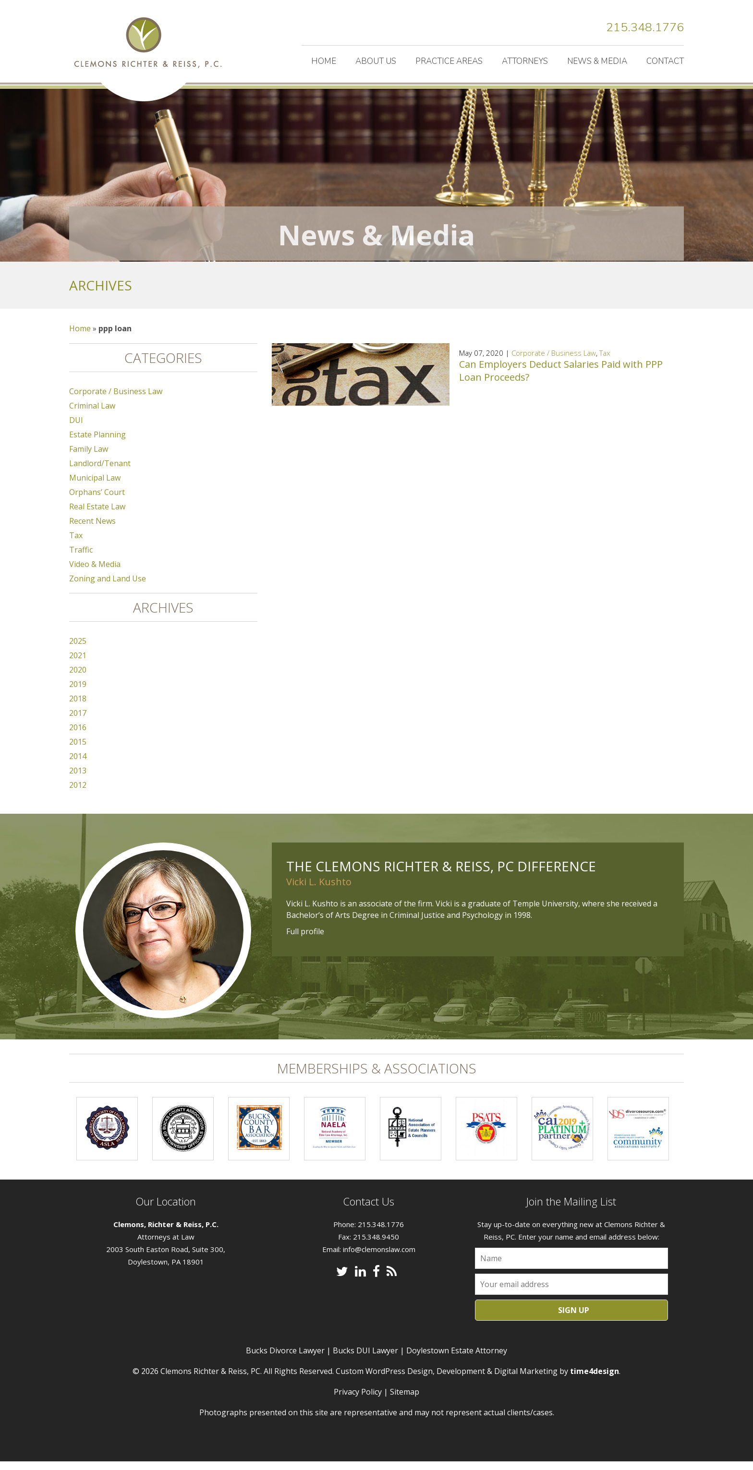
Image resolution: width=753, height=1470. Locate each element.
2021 (77, 664)
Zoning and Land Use (107, 587)
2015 (77, 750)
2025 (77, 649)
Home (323, 61)
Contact (665, 61)
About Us (375, 61)
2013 (77, 779)
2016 (77, 736)
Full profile (305, 940)
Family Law (88, 457)
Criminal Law (92, 414)
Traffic (81, 558)
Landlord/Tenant (100, 472)
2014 (77, 764)
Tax (604, 361)
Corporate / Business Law (553, 361)
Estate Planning (97, 443)
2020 (77, 678)
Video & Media (95, 572)
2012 (77, 793)
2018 (77, 707)
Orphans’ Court (97, 500)
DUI (76, 428)
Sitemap (404, 1400)
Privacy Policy (358, 1400)
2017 (77, 721)
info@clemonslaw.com (379, 1258)
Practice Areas (449, 61)
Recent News (92, 529)
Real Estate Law (97, 515)
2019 (77, 692)
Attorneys (525, 61)
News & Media (597, 61)
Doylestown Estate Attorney (456, 1359)
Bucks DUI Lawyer (365, 1359)
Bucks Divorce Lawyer (285, 1359)
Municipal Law (95, 486)
